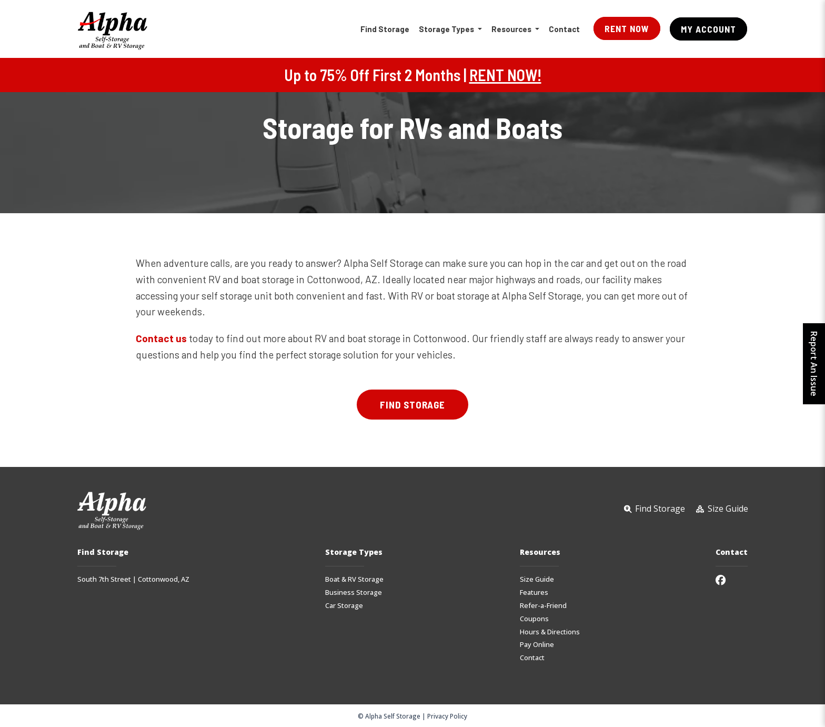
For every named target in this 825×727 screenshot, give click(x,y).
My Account (708, 29)
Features (534, 592)
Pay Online (537, 644)
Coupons (534, 618)
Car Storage (344, 605)
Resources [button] (512, 29)
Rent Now (627, 28)
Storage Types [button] (447, 29)
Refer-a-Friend (543, 605)
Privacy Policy (447, 716)
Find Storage (384, 29)
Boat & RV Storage (354, 579)
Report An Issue (814, 363)
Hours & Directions (550, 632)
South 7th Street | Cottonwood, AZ (133, 579)
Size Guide (537, 579)
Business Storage (353, 592)
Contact (564, 29)
